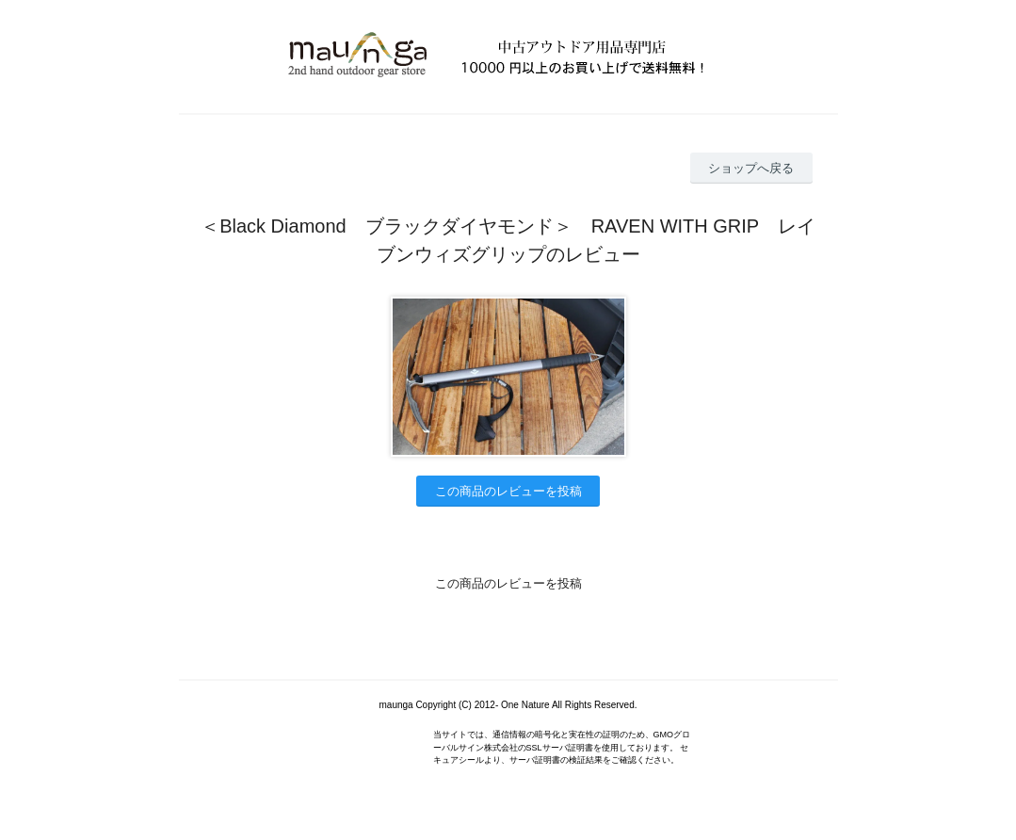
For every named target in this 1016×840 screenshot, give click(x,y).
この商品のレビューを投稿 (508, 491)
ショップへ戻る (751, 168)
